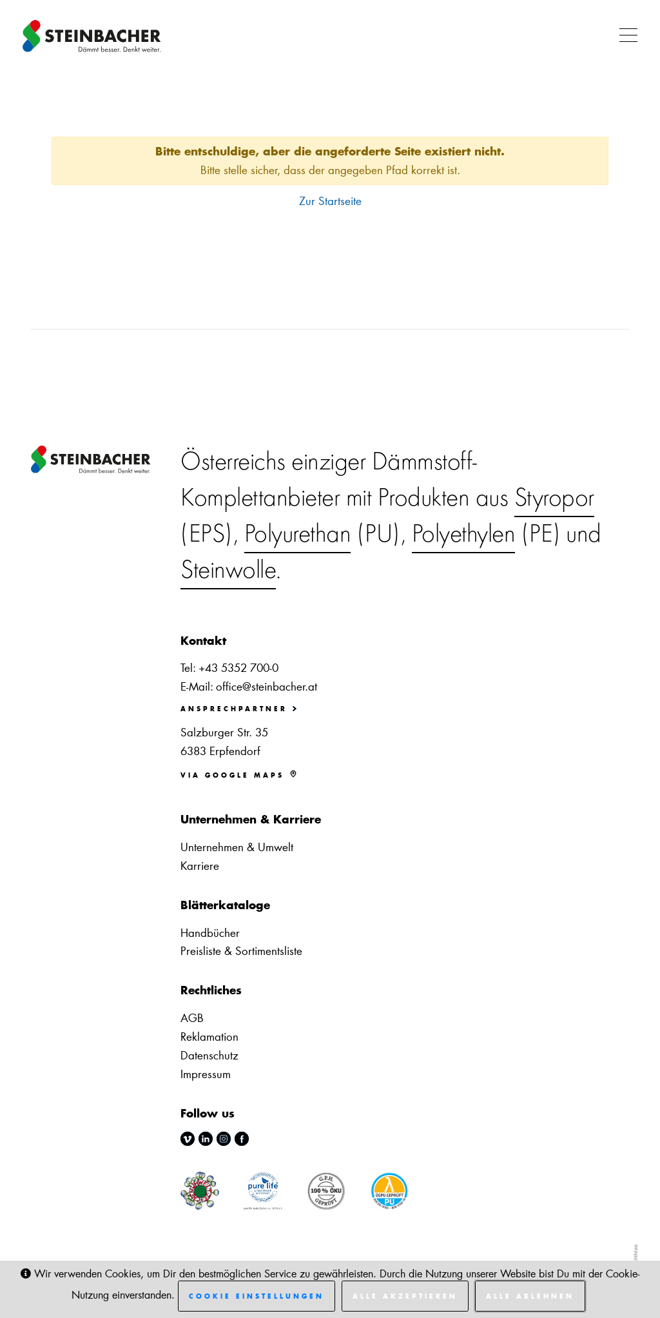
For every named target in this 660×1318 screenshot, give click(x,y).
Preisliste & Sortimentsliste (241, 950)
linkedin (206, 1139)
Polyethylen (464, 536)
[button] (624, 36)
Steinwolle (228, 572)
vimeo (187, 1139)
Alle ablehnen (530, 1296)
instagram (224, 1139)
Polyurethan (297, 536)
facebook (242, 1139)
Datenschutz (209, 1055)
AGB (192, 1017)
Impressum (205, 1074)
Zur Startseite (330, 200)
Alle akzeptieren (405, 1296)
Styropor (554, 500)
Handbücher (210, 932)
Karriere (199, 865)
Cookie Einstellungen (256, 1296)
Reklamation (209, 1036)
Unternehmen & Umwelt (236, 847)
